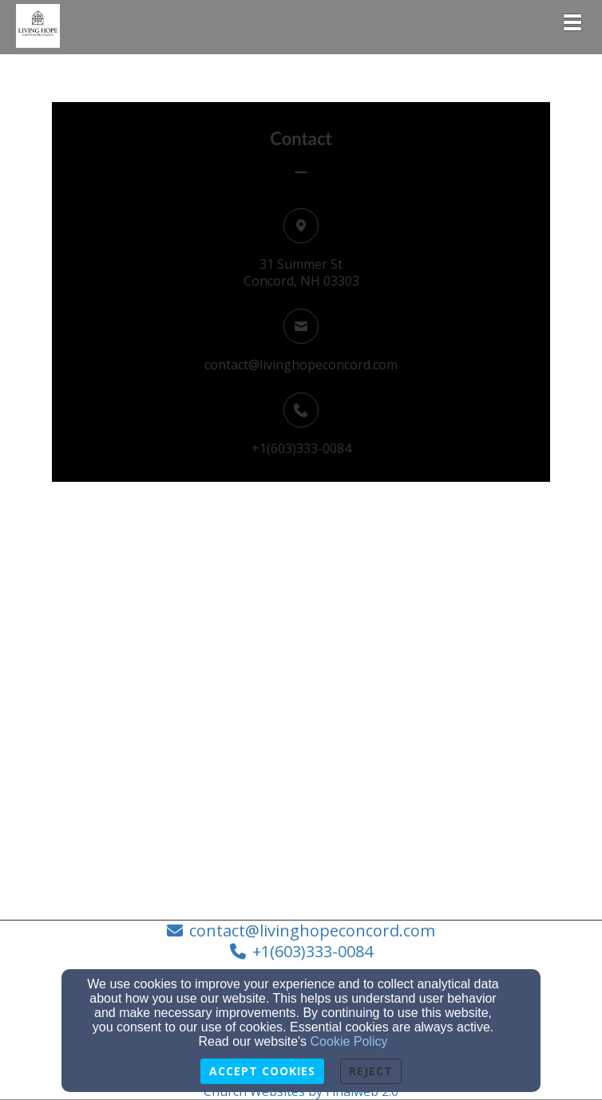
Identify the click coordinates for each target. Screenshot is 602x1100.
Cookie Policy (349, 1041)
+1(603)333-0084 (301, 448)
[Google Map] (301, 744)
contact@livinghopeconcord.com (301, 364)
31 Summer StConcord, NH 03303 (301, 272)
